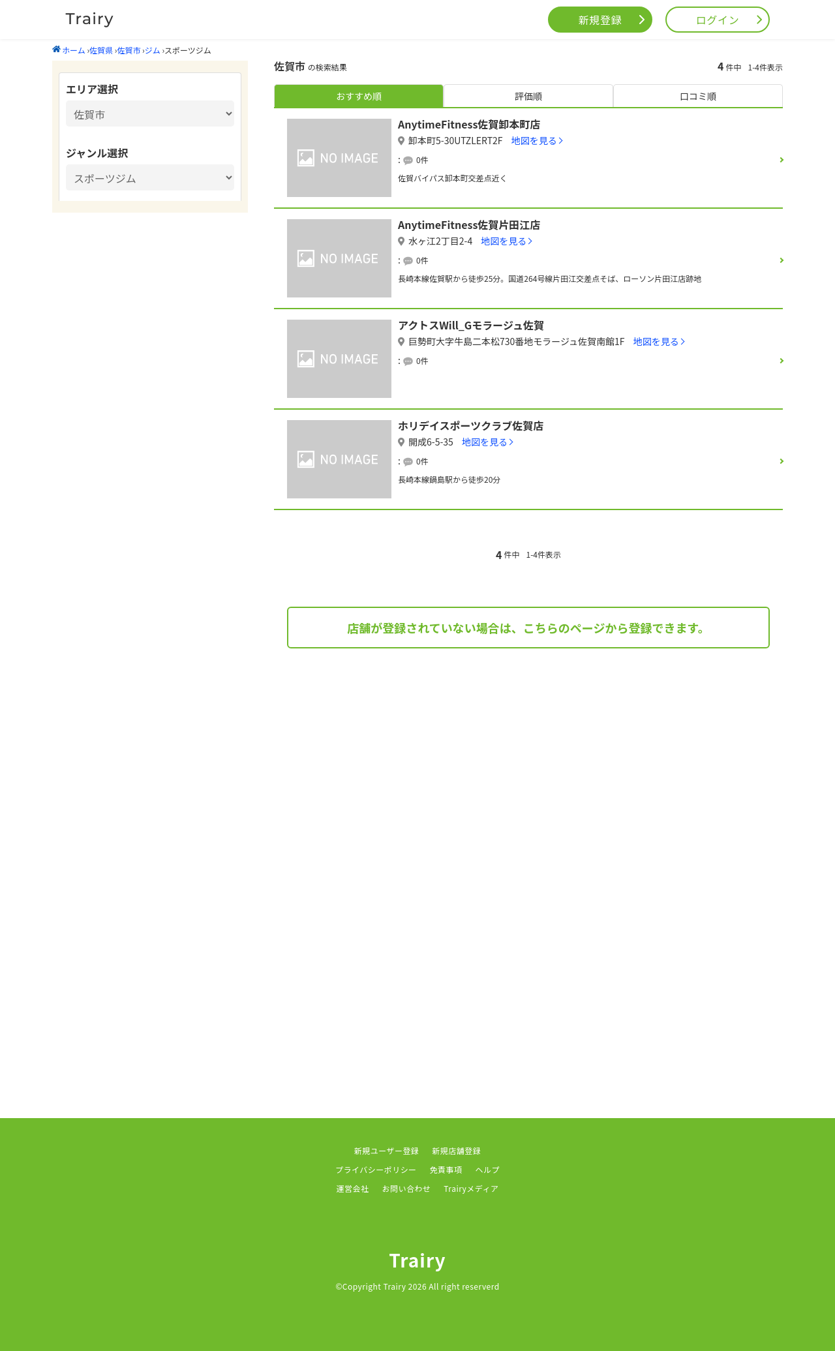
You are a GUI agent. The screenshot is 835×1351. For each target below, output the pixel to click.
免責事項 (446, 1169)
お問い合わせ (406, 1188)
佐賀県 (101, 49)
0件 (422, 159)
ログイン (718, 19)
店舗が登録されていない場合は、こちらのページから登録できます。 (528, 627)
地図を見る (534, 140)
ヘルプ (488, 1169)
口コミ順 (698, 95)
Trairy (417, 1260)
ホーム (68, 49)
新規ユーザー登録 (386, 1150)
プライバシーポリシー (376, 1169)
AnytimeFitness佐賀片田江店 (469, 224)
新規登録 (600, 19)
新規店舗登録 (456, 1150)
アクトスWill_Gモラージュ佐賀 (471, 325)
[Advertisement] (528, 766)
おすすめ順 (359, 95)
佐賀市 (128, 49)
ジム (152, 49)
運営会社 (353, 1188)
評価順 (528, 95)
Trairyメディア (471, 1188)
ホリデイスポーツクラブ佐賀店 (470, 425)
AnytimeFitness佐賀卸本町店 (469, 124)
